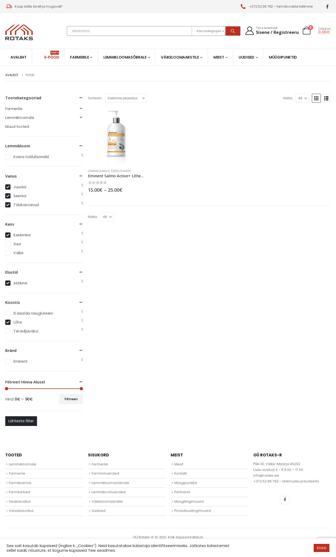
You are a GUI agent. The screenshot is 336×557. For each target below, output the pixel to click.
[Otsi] (232, 31)
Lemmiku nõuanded (108, 492)
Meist (218, 57)
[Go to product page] (116, 136)
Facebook (285, 499)
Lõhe (17, 322)
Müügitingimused (189, 501)
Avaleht (18, 57)
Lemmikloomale (98, 171)
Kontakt (180, 473)
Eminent (20, 361)
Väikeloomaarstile (180, 57)
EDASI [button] (321, 547)
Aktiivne (20, 283)
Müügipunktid (283, 57)
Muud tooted (17, 126)
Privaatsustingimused (192, 510)
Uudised (246, 57)
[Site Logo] (19, 32)
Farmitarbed (19, 492)
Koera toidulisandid (31, 156)
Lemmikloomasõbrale (124, 57)
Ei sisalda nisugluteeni (32, 313)
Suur (17, 244)
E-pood (51, 55)
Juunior (20, 187)
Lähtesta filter (21, 421)
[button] (316, 98)
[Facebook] (327, 6)
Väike (18, 253)
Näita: (288, 98)
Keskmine (22, 235)
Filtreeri (71, 399)
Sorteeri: (95, 98)
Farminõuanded (105, 473)
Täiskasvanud (26, 204)
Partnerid (182, 492)
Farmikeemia (20, 483)
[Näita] (302, 98)
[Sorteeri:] (126, 98)
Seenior (20, 196)
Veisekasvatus (21, 510)
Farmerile (79, 57)
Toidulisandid (121, 171)
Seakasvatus (20, 501)
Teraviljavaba (25, 331)
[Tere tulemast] (271, 30)
